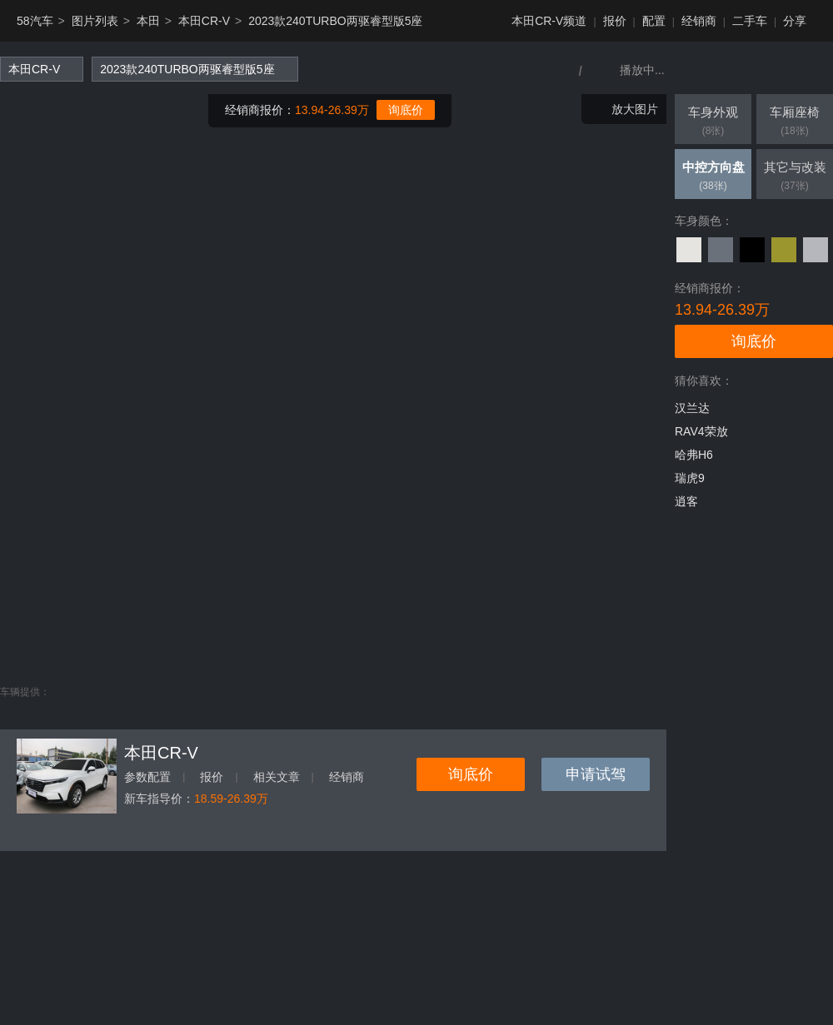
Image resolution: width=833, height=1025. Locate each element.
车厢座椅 (794, 122)
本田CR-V (204, 20)
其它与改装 (794, 177)
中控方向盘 (713, 177)
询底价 (405, 110)
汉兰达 (692, 408)
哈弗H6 (694, 454)
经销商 (698, 20)
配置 (654, 20)
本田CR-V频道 (548, 20)
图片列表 (95, 20)
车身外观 (713, 122)
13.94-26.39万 (332, 110)
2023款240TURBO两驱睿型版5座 (335, 20)
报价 (614, 20)
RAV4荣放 (701, 431)
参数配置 (147, 777)
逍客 (686, 501)
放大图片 (634, 109)
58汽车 (35, 20)
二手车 (749, 20)
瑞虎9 (690, 478)
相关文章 (276, 777)
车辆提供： (25, 692)
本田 (148, 20)
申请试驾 (596, 774)
